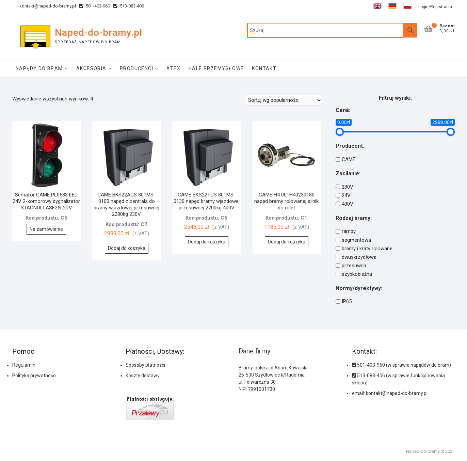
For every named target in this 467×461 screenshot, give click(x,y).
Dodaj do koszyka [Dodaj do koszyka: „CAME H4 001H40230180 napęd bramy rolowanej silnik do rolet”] (286, 241)
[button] (442, 430)
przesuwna (354, 266)
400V (347, 204)
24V (346, 195)
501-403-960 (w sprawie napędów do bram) (401, 365)
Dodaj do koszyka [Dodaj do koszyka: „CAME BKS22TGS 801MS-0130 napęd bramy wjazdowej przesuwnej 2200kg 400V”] (206, 241)
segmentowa (356, 240)
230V (347, 187)
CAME (348, 159)
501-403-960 (94, 6)
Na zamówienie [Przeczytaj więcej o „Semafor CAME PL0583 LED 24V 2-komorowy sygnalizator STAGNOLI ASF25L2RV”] (46, 229)
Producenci (136, 68)
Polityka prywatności (34, 375)
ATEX (173, 68)
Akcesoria (91, 68)
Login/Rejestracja (435, 6)
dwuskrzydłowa (359, 257)
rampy (349, 231)
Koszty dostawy (143, 375)
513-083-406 (128, 6)
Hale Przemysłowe (216, 68)
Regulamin (23, 365)
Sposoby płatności (145, 365)
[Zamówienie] (283, 100)
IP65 (347, 301)
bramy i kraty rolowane (367, 248)
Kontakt (264, 68)
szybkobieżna (357, 274)
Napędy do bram (39, 68)
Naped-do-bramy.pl (98, 32)
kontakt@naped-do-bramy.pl (44, 6)
